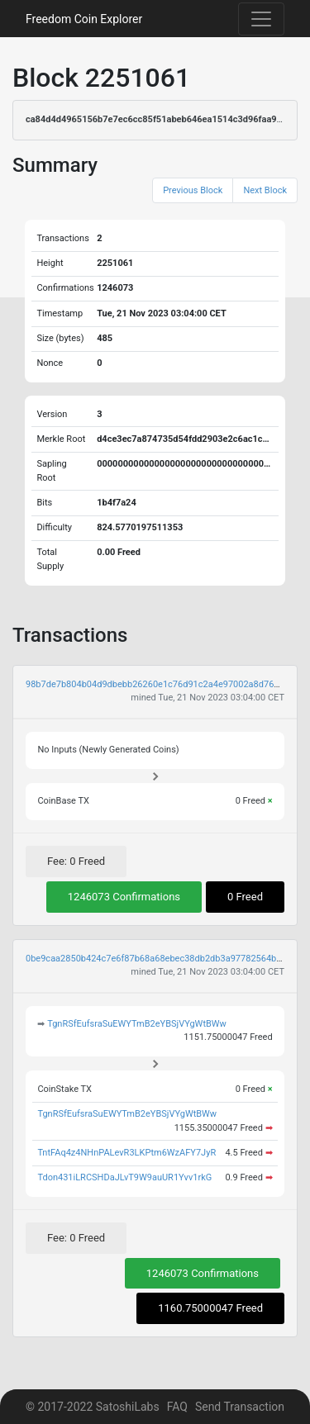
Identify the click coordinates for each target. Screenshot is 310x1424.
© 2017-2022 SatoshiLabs (93, 1406)
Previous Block (192, 190)
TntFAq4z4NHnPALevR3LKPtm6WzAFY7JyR (126, 1152)
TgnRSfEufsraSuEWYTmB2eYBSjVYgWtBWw (137, 1023)
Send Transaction (239, 1406)
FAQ (177, 1406)
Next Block (265, 190)
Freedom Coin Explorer (84, 19)
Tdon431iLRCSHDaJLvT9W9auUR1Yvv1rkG (124, 1177)
